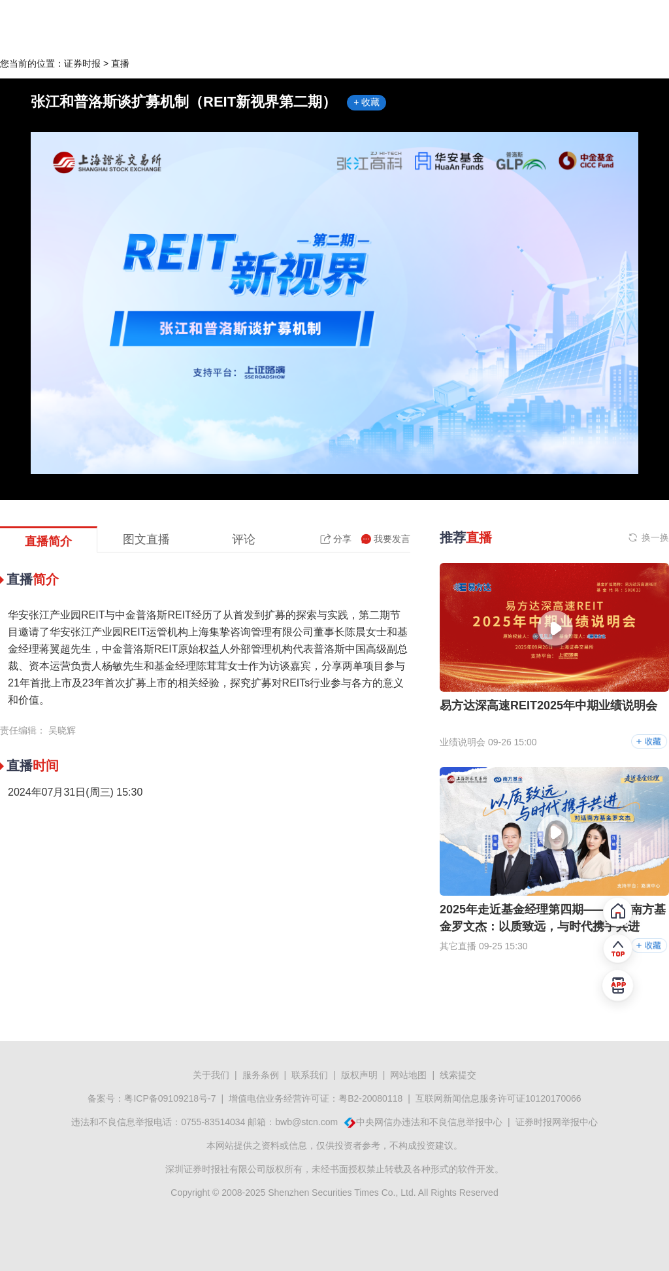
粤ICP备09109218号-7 (170, 1098)
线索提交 (458, 1075)
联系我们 (309, 1075)
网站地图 (408, 1075)
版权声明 (359, 1075)
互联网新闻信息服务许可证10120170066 (498, 1098)
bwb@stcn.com (306, 1122)
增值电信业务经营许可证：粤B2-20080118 (315, 1098)
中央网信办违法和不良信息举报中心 (429, 1122)
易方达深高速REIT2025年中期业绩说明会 (548, 705)
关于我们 (211, 1075)
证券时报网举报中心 (556, 1122)
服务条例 (260, 1075)
